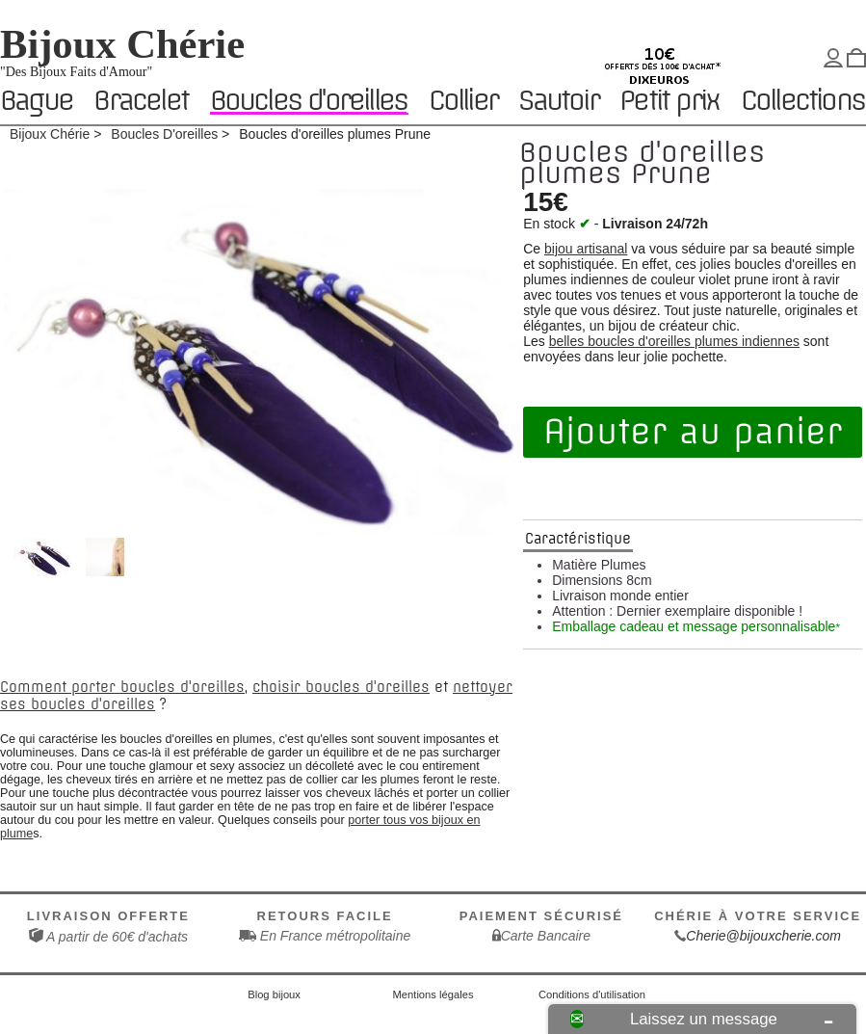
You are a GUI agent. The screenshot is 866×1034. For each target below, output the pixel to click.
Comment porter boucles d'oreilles (122, 687)
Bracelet (140, 102)
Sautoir (557, 102)
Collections (802, 102)
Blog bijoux (274, 994)
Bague (36, 102)
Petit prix (669, 102)
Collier (463, 102)
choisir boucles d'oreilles (341, 687)
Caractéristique (578, 538)
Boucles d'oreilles (308, 101)
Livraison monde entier (620, 595)
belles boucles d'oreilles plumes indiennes (674, 341)
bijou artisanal (585, 248)
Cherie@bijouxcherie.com (763, 935)
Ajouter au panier (692, 431)
